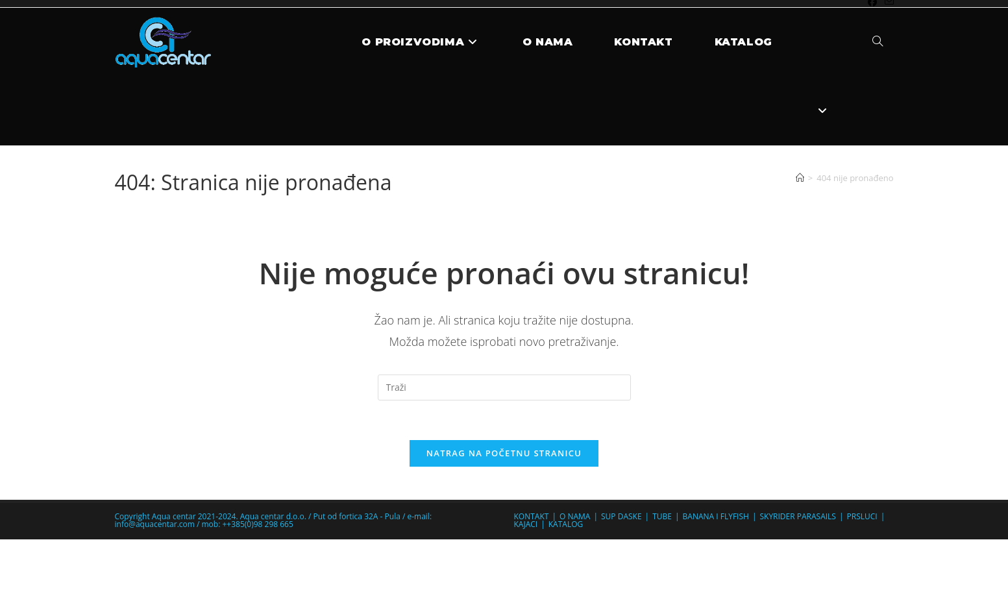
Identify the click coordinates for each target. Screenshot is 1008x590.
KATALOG (565, 524)
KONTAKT (531, 516)
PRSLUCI (862, 516)
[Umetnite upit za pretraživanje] (504, 387)
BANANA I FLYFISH (716, 516)
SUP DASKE (621, 516)
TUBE (662, 516)
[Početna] (800, 178)
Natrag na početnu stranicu (504, 453)
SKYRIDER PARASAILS (797, 516)
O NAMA (574, 516)
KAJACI (526, 524)
